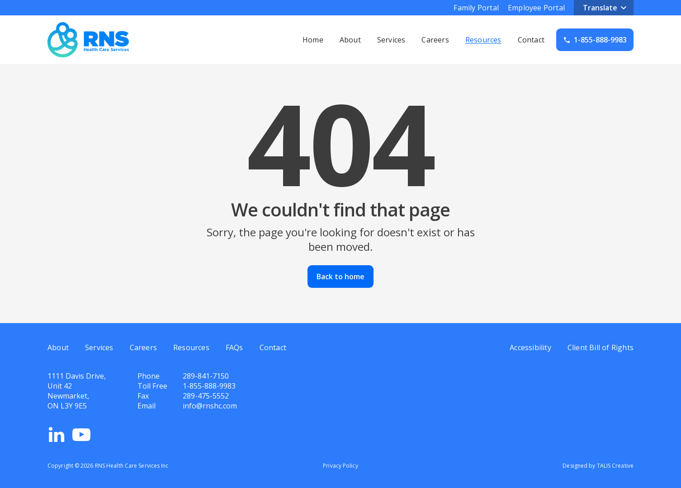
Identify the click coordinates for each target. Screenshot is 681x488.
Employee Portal (536, 7)
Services (391, 39)
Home (313, 39)
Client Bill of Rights (601, 347)
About (350, 39)
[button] (604, 7)
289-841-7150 (206, 376)
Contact (531, 39)
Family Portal (476, 7)
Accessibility (530, 347)
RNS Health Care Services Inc (132, 465)
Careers (435, 39)
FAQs (234, 347)
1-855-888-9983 (209, 386)
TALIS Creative (615, 465)
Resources (483, 39)
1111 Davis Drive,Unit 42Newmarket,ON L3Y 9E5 (76, 391)
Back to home (340, 277)
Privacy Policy (340, 465)
